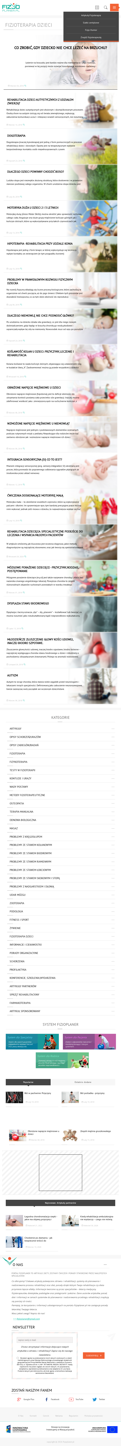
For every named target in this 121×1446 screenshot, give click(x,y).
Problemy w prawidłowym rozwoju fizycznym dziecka (40, 281)
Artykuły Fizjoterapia (91, 15)
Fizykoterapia (18, 762)
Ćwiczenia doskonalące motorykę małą (35, 495)
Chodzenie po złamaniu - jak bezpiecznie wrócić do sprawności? (38, 1240)
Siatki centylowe (91, 22)
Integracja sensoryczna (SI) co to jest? (34, 459)
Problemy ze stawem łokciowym (30, 870)
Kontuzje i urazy (20, 778)
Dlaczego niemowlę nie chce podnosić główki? (40, 315)
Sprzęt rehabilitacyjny (24, 994)
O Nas (20, 1415)
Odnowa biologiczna (23, 820)
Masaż (14, 828)
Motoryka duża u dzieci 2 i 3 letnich (32, 207)
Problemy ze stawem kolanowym (31, 845)
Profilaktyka (18, 969)
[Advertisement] (60, 1115)
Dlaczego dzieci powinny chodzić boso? (35, 171)
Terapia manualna (21, 811)
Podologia (16, 911)
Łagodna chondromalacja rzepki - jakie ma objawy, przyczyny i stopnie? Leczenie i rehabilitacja (41, 1219)
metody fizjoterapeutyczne (27, 795)
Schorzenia (17, 961)
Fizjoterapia (17, 753)
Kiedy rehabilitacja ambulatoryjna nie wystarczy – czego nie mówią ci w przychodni (96, 1219)
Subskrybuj (94, 1355)
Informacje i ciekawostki (26, 944)
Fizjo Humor (91, 29)
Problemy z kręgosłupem (26, 836)
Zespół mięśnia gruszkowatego (95, 1131)
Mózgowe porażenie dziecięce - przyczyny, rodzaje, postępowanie (43, 569)
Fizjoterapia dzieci (21, 936)
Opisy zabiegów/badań (24, 745)
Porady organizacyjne (24, 953)
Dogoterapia (16, 135)
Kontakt (33, 1415)
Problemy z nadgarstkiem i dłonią (32, 886)
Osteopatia (17, 803)
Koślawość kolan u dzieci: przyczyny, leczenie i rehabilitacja (40, 353)
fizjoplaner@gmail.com (26, 1319)
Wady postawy (19, 786)
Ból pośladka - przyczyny (92, 1093)
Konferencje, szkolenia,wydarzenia (33, 978)
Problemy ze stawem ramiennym (30, 861)
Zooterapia (17, 903)
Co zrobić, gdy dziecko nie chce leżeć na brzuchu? (60, 47)
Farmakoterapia (20, 1003)
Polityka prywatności (94, 1415)
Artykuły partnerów (23, 986)
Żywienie (15, 928)
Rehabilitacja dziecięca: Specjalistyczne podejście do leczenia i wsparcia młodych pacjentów (45, 533)
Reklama (59, 1415)
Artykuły (15, 728)
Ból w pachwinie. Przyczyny (38, 1093)
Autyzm (12, 675)
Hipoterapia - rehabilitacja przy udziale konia (40, 243)
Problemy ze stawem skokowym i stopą (35, 878)
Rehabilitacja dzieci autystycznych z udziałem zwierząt (40, 101)
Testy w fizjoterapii (22, 770)
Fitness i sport (19, 919)
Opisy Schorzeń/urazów (25, 737)
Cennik (46, 1415)
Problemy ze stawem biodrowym (30, 853)
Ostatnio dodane (83, 1082)
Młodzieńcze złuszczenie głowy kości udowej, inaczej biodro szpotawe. (40, 641)
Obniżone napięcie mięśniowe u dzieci (34, 387)
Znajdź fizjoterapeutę (91, 37)
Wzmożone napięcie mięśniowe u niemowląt (38, 423)
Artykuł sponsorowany (25, 1011)
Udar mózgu (18, 894)
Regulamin (73, 1415)
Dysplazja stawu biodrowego (28, 603)
